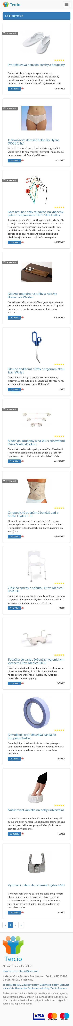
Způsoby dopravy (12, 985)
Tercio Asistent (59, 988)
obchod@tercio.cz (29, 971)
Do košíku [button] (14, 89)
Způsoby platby (30, 985)
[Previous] (5, 925)
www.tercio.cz (10, 971)
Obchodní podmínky (39, 988)
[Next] (21, 925)
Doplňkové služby (49, 985)
